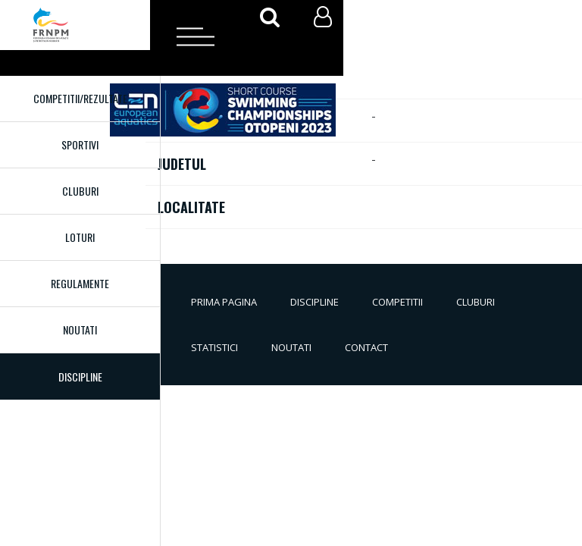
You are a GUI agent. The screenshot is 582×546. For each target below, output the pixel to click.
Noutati (80, 329)
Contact (366, 347)
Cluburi (80, 191)
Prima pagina (224, 302)
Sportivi (80, 144)
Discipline (314, 302)
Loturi (80, 237)
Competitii (397, 302)
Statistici (214, 347)
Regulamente (80, 283)
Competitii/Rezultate (80, 98)
